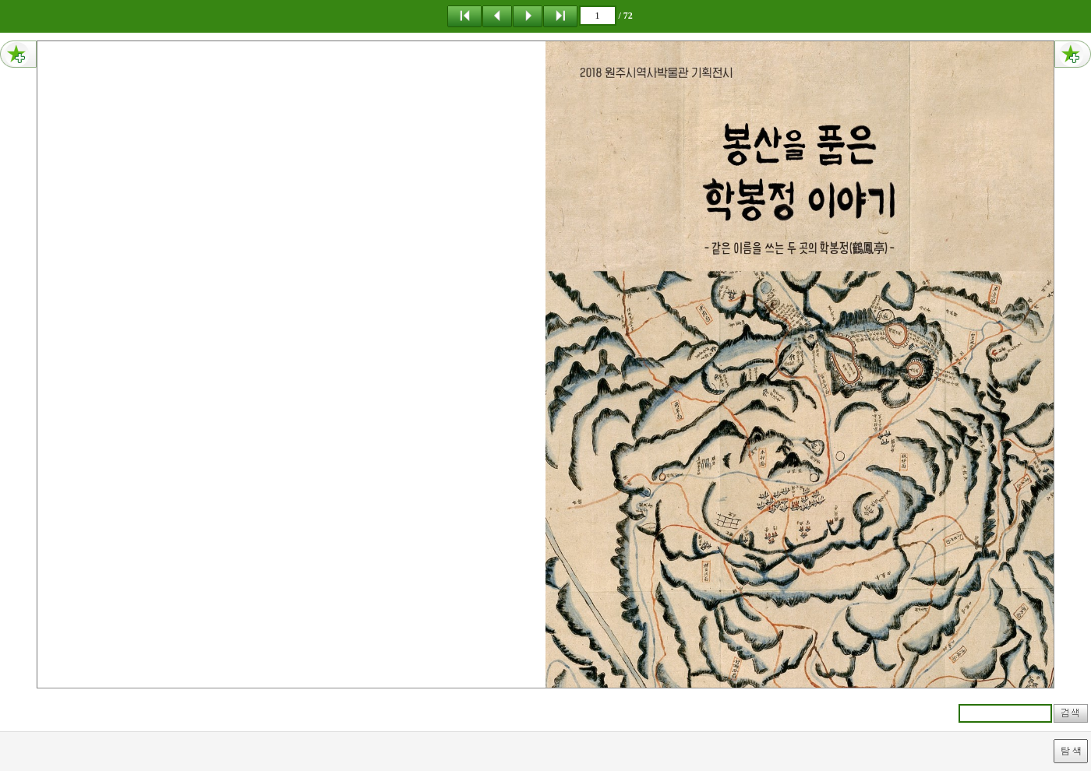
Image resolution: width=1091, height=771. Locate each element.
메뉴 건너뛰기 (0, 0)
